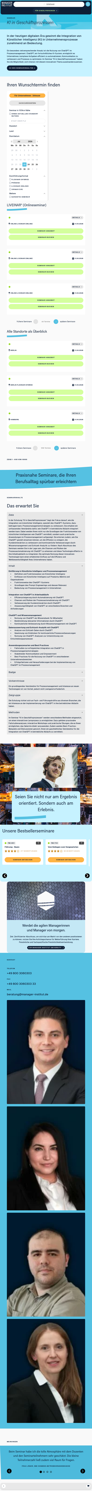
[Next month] (37, 141)
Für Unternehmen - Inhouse (27, 95)
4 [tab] (51, 1472)
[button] (48, 4)
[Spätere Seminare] (56, 321)
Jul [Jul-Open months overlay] (19, 141)
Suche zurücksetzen (27, 103)
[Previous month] (11, 141)
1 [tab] (41, 1472)
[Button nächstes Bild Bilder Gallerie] (82, 1471)
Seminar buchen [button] (46, 237)
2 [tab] (44, 1472)
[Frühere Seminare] (35, 321)
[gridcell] (12, 150)
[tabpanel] (46, 1459)
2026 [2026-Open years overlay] (30, 141)
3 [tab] (47, 1472)
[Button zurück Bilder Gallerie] (4, 875)
